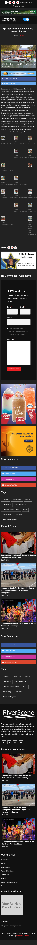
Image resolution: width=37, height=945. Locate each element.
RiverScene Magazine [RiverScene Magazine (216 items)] (10, 520)
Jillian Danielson (7, 64)
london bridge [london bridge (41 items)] (7, 514)
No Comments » (10, 275)
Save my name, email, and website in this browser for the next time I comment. (18, 331)
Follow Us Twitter (10, 473)
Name (9, 307)
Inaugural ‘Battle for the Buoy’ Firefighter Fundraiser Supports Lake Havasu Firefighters (17, 590)
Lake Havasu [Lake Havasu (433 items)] (7, 504)
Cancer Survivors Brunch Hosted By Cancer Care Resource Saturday (18, 556)
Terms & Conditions (7, 871)
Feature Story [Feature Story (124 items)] (17, 500)
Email (22, 307)
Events (3, 878)
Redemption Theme (22, 936)
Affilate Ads (5, 875)
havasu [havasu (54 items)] (27, 500)
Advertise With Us (26, 3)
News (3, 863)
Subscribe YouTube (11, 485)
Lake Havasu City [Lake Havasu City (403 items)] (20, 504)
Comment (11, 339)
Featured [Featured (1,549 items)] (5, 500)
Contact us (5, 860)
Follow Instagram (10, 479)
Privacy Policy (5, 867)
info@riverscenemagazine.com (11, 926)
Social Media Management (9, 882)
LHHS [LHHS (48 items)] (25, 510)
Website (9, 318)
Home (16, 35)
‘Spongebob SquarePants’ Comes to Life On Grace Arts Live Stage (18, 842)
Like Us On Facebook (11, 468)
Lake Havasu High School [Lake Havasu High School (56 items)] (11, 510)
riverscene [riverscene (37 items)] (19, 514)
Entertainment (5, 886)
